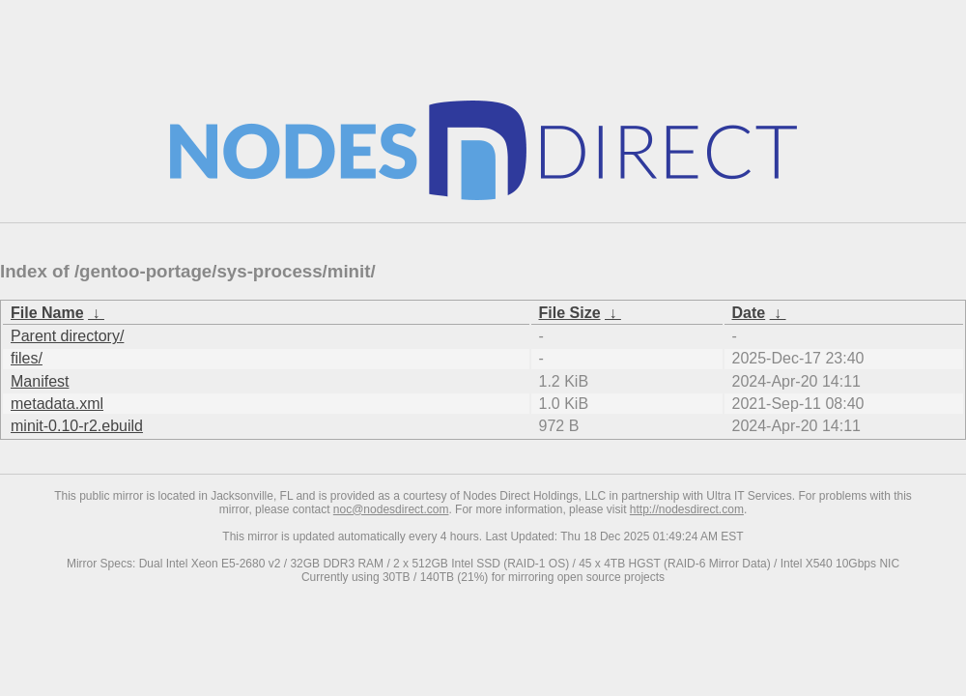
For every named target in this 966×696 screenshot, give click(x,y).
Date (749, 312)
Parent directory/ (67, 336)
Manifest (40, 381)
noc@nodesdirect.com (391, 509)
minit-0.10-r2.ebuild (77, 426)
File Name (47, 312)
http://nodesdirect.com (687, 509)
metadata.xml (57, 403)
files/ (27, 358)
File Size (570, 312)
